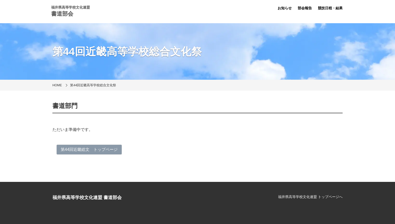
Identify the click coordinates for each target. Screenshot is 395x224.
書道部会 (62, 14)
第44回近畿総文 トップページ (89, 149)
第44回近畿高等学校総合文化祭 (93, 85)
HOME (57, 85)
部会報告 (305, 8)
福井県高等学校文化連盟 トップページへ (310, 197)
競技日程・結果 (330, 8)
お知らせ (285, 8)
